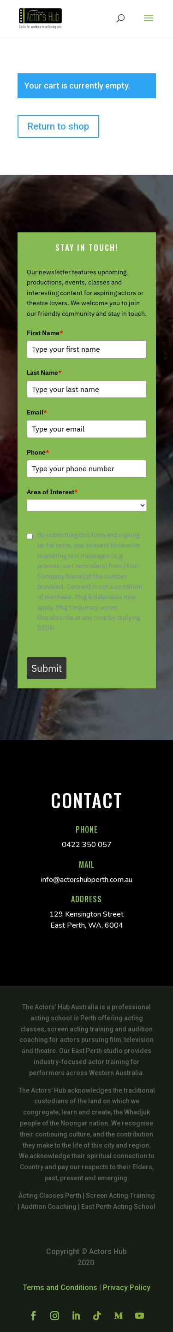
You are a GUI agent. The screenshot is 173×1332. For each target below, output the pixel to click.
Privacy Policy (126, 1287)
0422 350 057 (87, 845)
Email (37, 412)
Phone (38, 452)
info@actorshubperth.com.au (86, 880)
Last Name (44, 372)
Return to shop (58, 126)
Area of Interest (52, 492)
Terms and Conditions (60, 1287)
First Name (45, 333)
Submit (46, 668)
